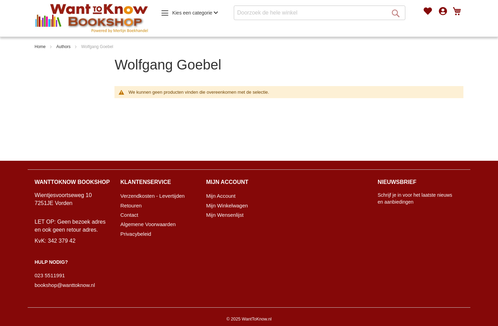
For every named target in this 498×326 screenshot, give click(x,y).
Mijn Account (221, 196)
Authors (63, 46)
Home (40, 46)
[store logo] (92, 18)
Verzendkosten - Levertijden (152, 196)
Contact (129, 215)
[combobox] (319, 13)
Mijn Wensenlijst (224, 215)
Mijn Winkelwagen (227, 205)
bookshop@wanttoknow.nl (65, 285)
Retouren (131, 205)
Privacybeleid (135, 234)
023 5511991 (50, 275)
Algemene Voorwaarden (148, 224)
